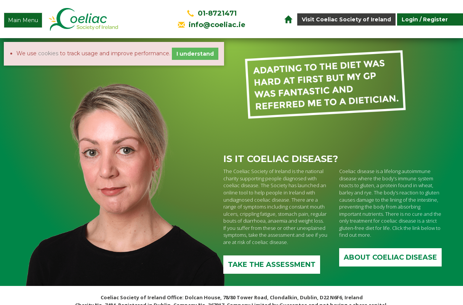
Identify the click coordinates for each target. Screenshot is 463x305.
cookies (48, 53)
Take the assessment (272, 264)
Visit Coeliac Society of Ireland (346, 19)
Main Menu (23, 20)
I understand (195, 53)
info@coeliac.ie (217, 25)
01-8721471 (217, 13)
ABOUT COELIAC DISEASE (390, 257)
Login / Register (425, 19)
